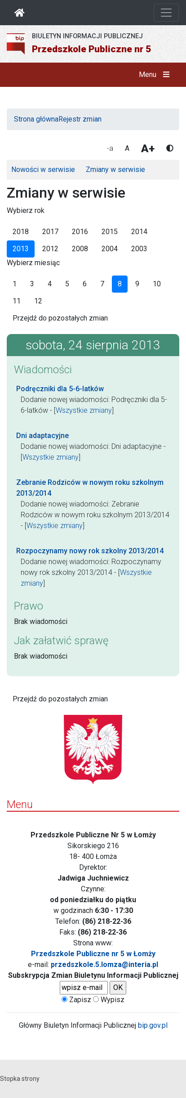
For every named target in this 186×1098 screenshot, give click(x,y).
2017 (50, 231)
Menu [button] (156, 74)
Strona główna (36, 119)
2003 (139, 248)
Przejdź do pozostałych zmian (60, 318)
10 (157, 284)
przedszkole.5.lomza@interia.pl (104, 964)
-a (110, 148)
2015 (110, 231)
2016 (80, 231)
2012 (50, 248)
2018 (21, 231)
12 (38, 301)
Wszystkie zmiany (84, 410)
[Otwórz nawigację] (166, 13)
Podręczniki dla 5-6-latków (60, 388)
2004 (110, 248)
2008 (80, 248)
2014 (139, 231)
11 (17, 301)
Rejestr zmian (80, 119)
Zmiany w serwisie (115, 169)
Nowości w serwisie (43, 169)
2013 (21, 248)
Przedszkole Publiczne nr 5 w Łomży (93, 953)
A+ (148, 148)
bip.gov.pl (153, 1025)
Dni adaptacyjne (42, 435)
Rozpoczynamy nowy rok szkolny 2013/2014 (90, 551)
